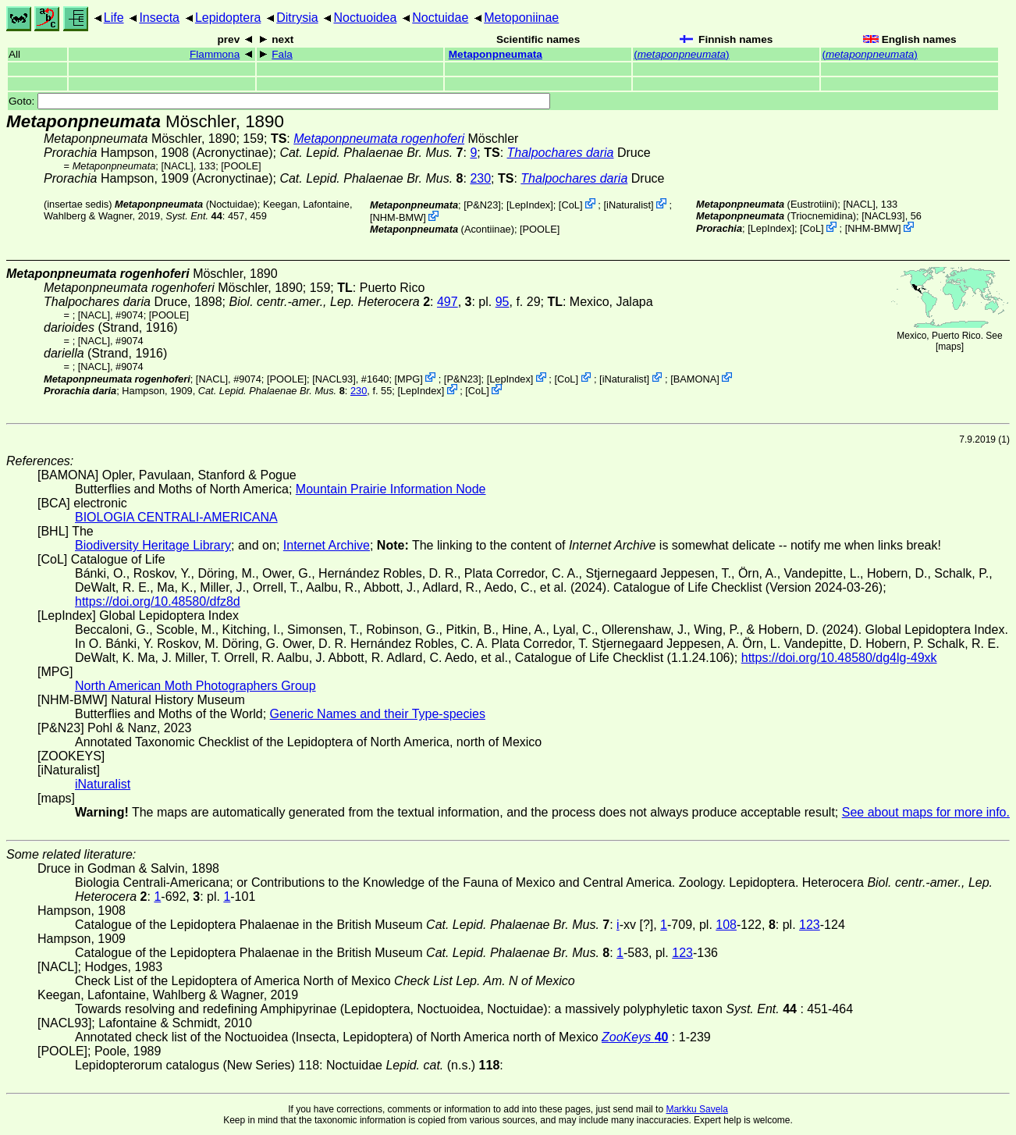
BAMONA (694, 378)
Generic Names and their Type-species (377, 713)
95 (503, 301)
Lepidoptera (228, 17)
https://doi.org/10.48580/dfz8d (157, 601)
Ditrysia (297, 17)
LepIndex (530, 205)
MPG (408, 378)
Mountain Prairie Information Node (391, 489)
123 (809, 924)
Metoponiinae (521, 17)
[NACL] (177, 166)
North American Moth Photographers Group (195, 685)
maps (949, 346)
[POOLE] (241, 166)
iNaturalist (628, 205)
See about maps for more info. (926, 812)
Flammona (215, 54)
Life (114, 17)
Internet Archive (326, 545)
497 (447, 301)
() (681, 54)
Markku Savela (696, 1109)
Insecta (159, 17)
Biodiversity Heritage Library (153, 545)
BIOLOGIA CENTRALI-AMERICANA (176, 517)
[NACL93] (882, 216)
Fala (282, 54)
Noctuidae (440, 17)
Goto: (279, 101)
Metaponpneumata (495, 54)
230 (480, 178)
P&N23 (483, 205)
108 (726, 924)
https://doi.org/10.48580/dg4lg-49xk (839, 657)
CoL (570, 205)
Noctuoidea (364, 17)
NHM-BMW (398, 217)
